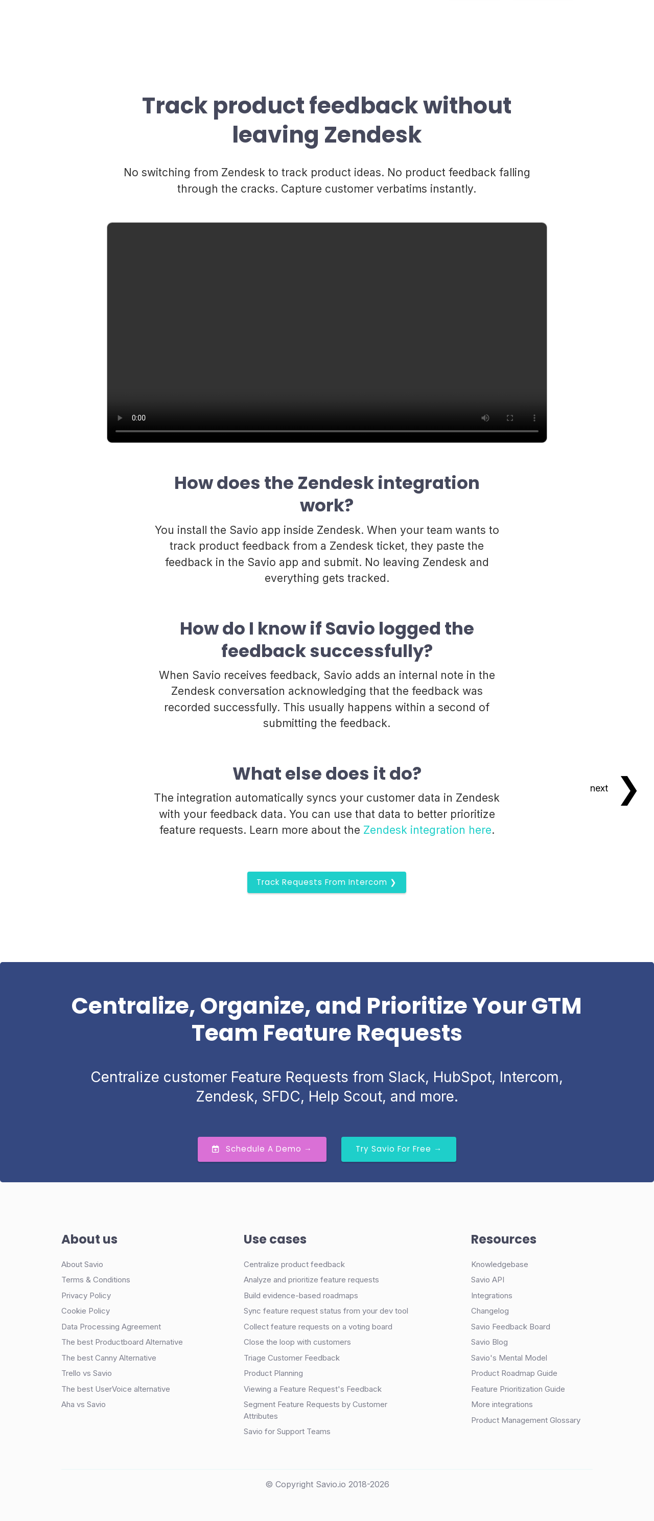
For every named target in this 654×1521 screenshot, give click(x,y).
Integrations (491, 1295)
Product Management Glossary (525, 1420)
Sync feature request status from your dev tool (326, 1311)
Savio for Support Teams (287, 1431)
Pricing (297, 22)
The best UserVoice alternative (115, 1389)
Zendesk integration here (427, 830)
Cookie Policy (85, 1311)
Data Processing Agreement (111, 1326)
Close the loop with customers (297, 1342)
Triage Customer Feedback (292, 1358)
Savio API (487, 1279)
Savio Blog (489, 1342)
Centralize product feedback (294, 1264)
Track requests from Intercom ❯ (326, 882)
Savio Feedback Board (510, 1326)
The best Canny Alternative (108, 1358)
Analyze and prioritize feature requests (311, 1279)
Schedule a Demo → (262, 1148)
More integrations (502, 1404)
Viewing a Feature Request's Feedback (313, 1389)
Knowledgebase (499, 1264)
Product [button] (177, 22)
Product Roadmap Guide (514, 1373)
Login (427, 22)
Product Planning (273, 1373)
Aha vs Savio (83, 1404)
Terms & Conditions (95, 1279)
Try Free (543, 22)
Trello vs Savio (86, 1373)
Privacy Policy (86, 1295)
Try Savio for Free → (399, 1148)
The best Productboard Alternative (122, 1342)
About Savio (82, 1264)
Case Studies (241, 22)
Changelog (490, 1311)
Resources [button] (348, 22)
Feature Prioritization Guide (518, 1389)
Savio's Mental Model (509, 1358)
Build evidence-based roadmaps (301, 1295)
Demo (474, 22)
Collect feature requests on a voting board (318, 1326)
